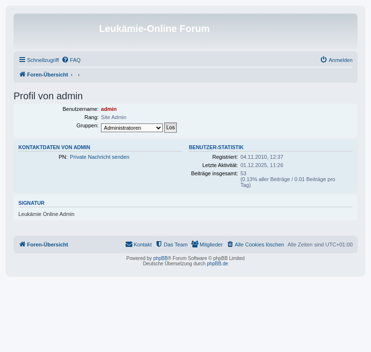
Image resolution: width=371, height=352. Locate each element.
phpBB (160, 258)
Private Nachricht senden (99, 157)
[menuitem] (71, 60)
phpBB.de (217, 263)
